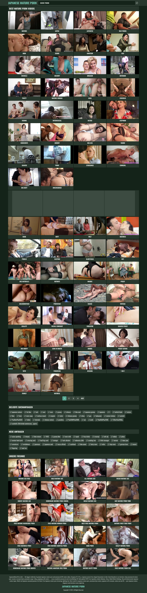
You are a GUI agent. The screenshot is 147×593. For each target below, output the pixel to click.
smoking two (92, 440)
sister (61, 416)
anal (44, 412)
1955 (47, 436)
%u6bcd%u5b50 (17, 420)
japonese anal (49, 444)
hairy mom (94, 444)
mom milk (68, 436)
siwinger (55, 440)
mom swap (29, 416)
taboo (28, 420)
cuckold (122, 416)
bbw (13, 416)
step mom (113, 444)
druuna (27, 436)
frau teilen (86, 436)
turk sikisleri (66, 440)
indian (115, 436)
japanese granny (90, 412)
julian (123, 436)
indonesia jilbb (79, 440)
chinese (68, 412)
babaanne (99, 416)
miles (103, 444)
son (85, 420)
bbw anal (78, 412)
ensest (134, 444)
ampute (53, 416)
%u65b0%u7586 (103, 420)
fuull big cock (44, 440)
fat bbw (29, 412)
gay (90, 416)
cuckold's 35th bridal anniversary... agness (24, 423)
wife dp (106, 436)
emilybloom (26, 444)
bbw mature (37, 436)
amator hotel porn (17, 440)
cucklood (73, 444)
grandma (61, 420)
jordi (91, 420)
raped (77, 436)
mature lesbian (110, 416)
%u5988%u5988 (73, 420)
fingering (14, 448)
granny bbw (56, 436)
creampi (96, 436)
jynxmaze (37, 444)
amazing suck (31, 440)
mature (129, 412)
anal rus (24, 448)
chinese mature (49, 420)
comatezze (15, 444)
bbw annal (83, 444)
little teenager (104, 440)
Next (82, 398)
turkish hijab (118, 412)
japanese (102, 412)
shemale (37, 420)
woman (116, 440)
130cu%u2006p (118, 420)
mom (51, 412)
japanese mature (17, 412)
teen (20, 416)
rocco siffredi (62, 444)
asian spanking (16, 436)
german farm (124, 444)
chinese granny (72, 416)
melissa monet (41, 416)
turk (37, 412)
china (82, 416)
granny (59, 412)
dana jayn (125, 440)
